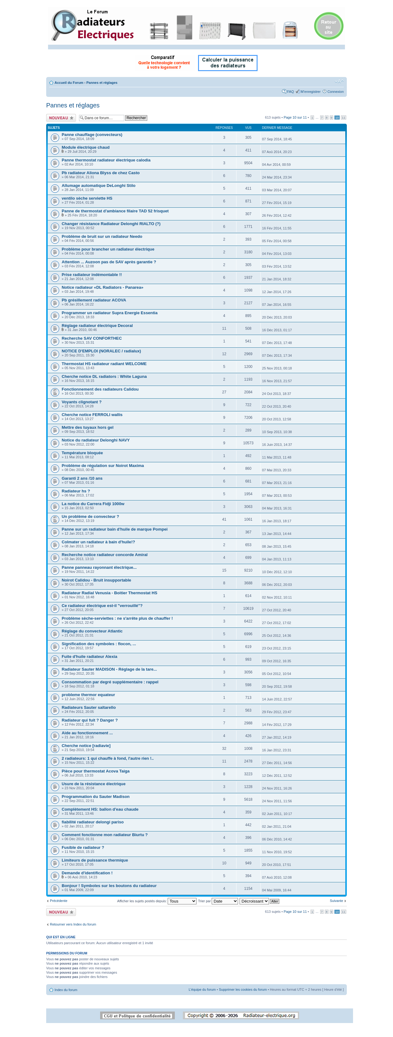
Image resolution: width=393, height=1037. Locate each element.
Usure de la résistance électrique (94, 783)
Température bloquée (82, 453)
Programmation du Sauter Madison (96, 796)
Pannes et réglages (101, 82)
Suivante (336, 901)
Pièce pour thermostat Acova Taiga (96, 771)
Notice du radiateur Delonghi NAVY (96, 440)
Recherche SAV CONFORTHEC (92, 338)
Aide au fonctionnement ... (87, 733)
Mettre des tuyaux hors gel (87, 427)
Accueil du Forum (69, 82)
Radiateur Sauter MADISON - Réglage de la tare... (109, 669)
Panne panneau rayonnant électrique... (99, 567)
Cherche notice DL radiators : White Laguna (104, 376)
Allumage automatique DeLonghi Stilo (98, 185)
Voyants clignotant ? (82, 402)
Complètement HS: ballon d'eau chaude (100, 809)
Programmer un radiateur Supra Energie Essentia (109, 312)
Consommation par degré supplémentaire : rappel (110, 682)
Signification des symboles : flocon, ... (99, 643)
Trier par (218, 901)
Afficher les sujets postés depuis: (156, 901)
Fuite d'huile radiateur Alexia (89, 656)
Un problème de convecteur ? (90, 516)
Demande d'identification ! (87, 873)
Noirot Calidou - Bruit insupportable (96, 580)
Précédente (58, 901)
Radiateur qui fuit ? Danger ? (90, 720)
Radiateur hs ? (76, 491)
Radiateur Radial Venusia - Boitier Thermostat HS (109, 593)
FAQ (290, 91)
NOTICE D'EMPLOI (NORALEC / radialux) (101, 351)
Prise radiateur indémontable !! (92, 274)
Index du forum (66, 990)
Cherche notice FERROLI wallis (92, 414)
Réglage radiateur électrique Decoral (97, 325)
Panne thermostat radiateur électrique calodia (106, 160)
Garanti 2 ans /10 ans (82, 478)
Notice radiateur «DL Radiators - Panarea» (103, 287)
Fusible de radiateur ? (83, 847)
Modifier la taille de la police (339, 81)
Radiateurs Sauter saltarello (89, 707)
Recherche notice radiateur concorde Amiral (105, 554)
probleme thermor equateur (88, 694)
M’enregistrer (310, 91)
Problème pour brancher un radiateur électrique (108, 249)
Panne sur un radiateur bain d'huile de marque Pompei (115, 529)
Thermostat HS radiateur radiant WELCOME (104, 363)
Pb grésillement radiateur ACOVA (94, 300)
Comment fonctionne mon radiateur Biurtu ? (105, 834)
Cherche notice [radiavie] (86, 745)
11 (343, 117)
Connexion (335, 91)
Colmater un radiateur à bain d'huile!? (98, 542)
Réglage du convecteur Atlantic (92, 631)
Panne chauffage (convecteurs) (92, 134)
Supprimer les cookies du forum (243, 989)
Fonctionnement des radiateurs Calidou (100, 389)
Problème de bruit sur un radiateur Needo (102, 236)
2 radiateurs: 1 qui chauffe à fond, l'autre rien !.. (108, 758)
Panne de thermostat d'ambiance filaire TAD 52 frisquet (115, 211)
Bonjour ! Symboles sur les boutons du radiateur (109, 885)
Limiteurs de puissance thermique (95, 860)
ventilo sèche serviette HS (87, 198)
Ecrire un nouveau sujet (61, 118)
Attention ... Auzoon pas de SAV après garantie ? (109, 262)
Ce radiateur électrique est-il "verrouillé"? (102, 605)
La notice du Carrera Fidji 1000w (93, 503)
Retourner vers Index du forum (73, 924)
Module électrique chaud (86, 147)
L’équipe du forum (202, 989)
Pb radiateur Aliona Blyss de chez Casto (101, 172)
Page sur (295, 117)
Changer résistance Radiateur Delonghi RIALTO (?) (111, 223)
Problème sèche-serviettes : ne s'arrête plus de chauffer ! (117, 618)
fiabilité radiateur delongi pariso (93, 822)
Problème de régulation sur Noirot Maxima (103, 465)
